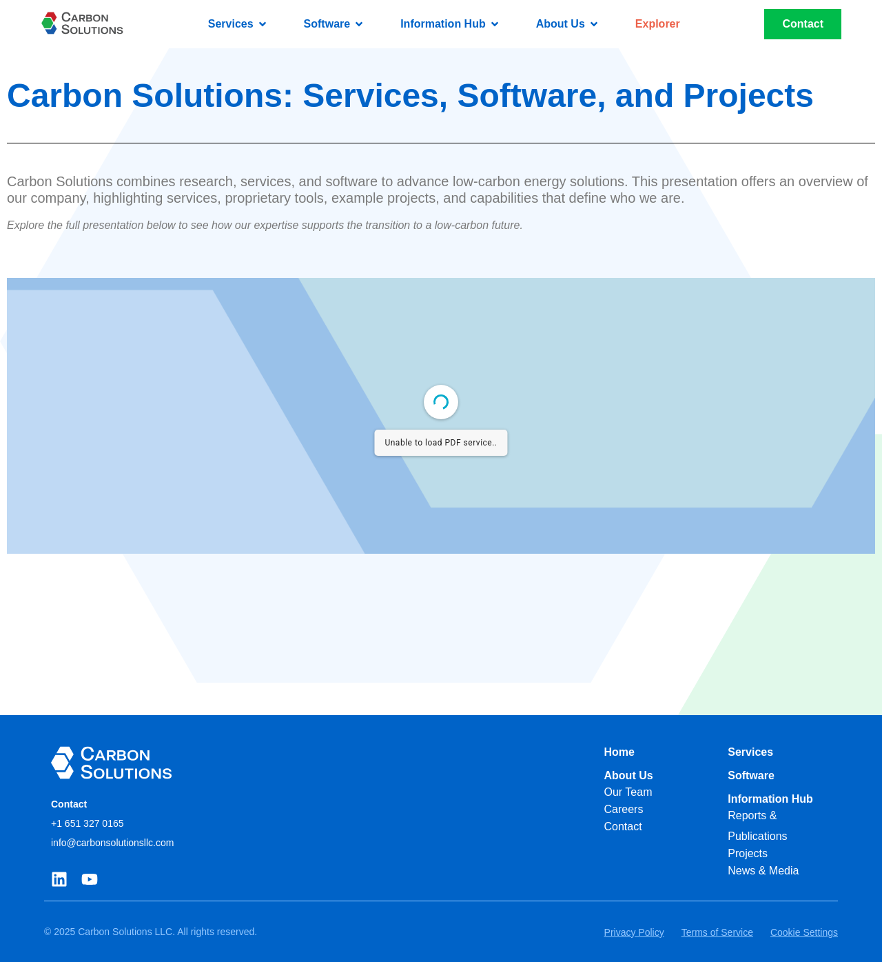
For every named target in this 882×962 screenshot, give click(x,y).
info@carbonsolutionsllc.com (112, 842)
